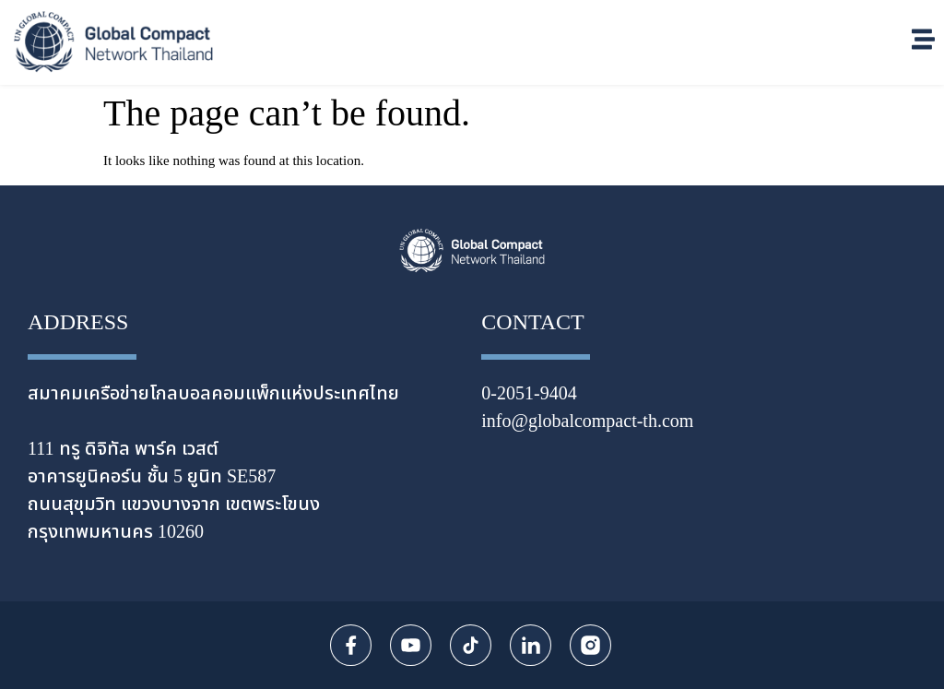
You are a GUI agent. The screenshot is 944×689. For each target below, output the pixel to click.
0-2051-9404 (528, 394)
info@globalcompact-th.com (587, 421)
